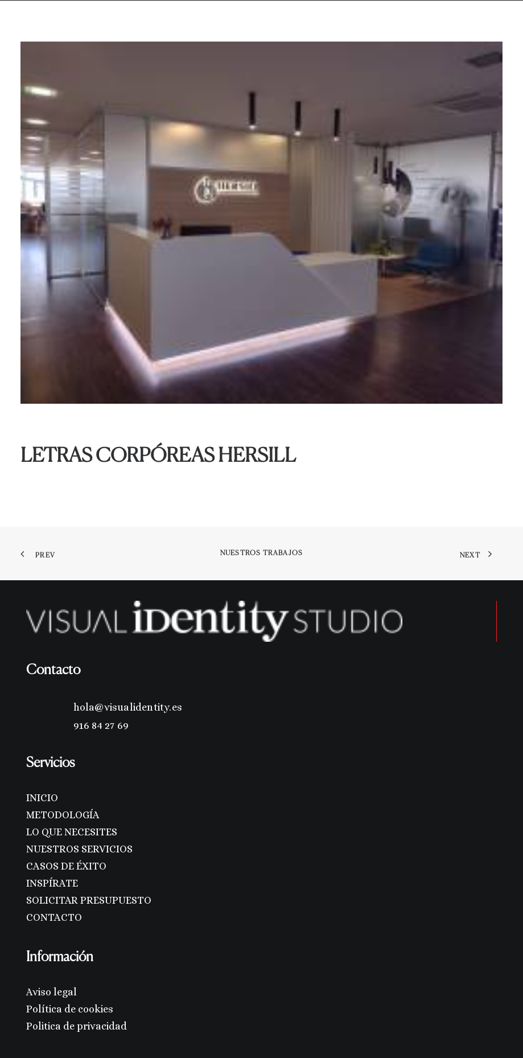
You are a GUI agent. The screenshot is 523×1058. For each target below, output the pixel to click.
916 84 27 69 (101, 725)
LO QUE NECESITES (71, 832)
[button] (497, 27)
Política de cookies (69, 1009)
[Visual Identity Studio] (47, 27)
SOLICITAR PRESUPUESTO (88, 900)
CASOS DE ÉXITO (66, 866)
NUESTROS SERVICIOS (79, 849)
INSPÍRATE (52, 883)
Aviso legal (51, 992)
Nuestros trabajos (261, 553)
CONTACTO (54, 917)
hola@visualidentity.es (127, 707)
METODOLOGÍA (63, 815)
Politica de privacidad (76, 1026)
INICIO (42, 797)
